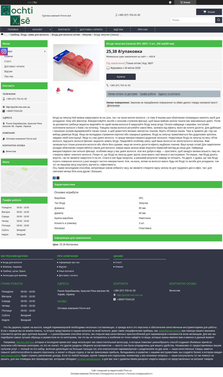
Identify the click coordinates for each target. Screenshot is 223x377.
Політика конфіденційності (139, 373)
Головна (13, 29)
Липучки (86, 34)
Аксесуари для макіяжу (15, 275)
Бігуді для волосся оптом (66, 34)
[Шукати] (218, 20)
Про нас (143, 29)
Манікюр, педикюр (12, 266)
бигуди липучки (25, 342)
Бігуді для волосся (12, 262)
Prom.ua (128, 370)
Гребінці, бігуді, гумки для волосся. (29, 34)
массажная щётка (11, 355)
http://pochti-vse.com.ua (18, 107)
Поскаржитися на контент (112, 373)
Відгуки (118, 29)
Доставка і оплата (91, 29)
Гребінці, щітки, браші (14, 271)
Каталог (37, 29)
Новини (8, 56)
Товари (8, 51)
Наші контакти (66, 271)
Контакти (64, 29)
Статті (7, 61)
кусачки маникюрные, (89, 359)
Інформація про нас (69, 262)
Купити (121, 76)
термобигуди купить (169, 330)
